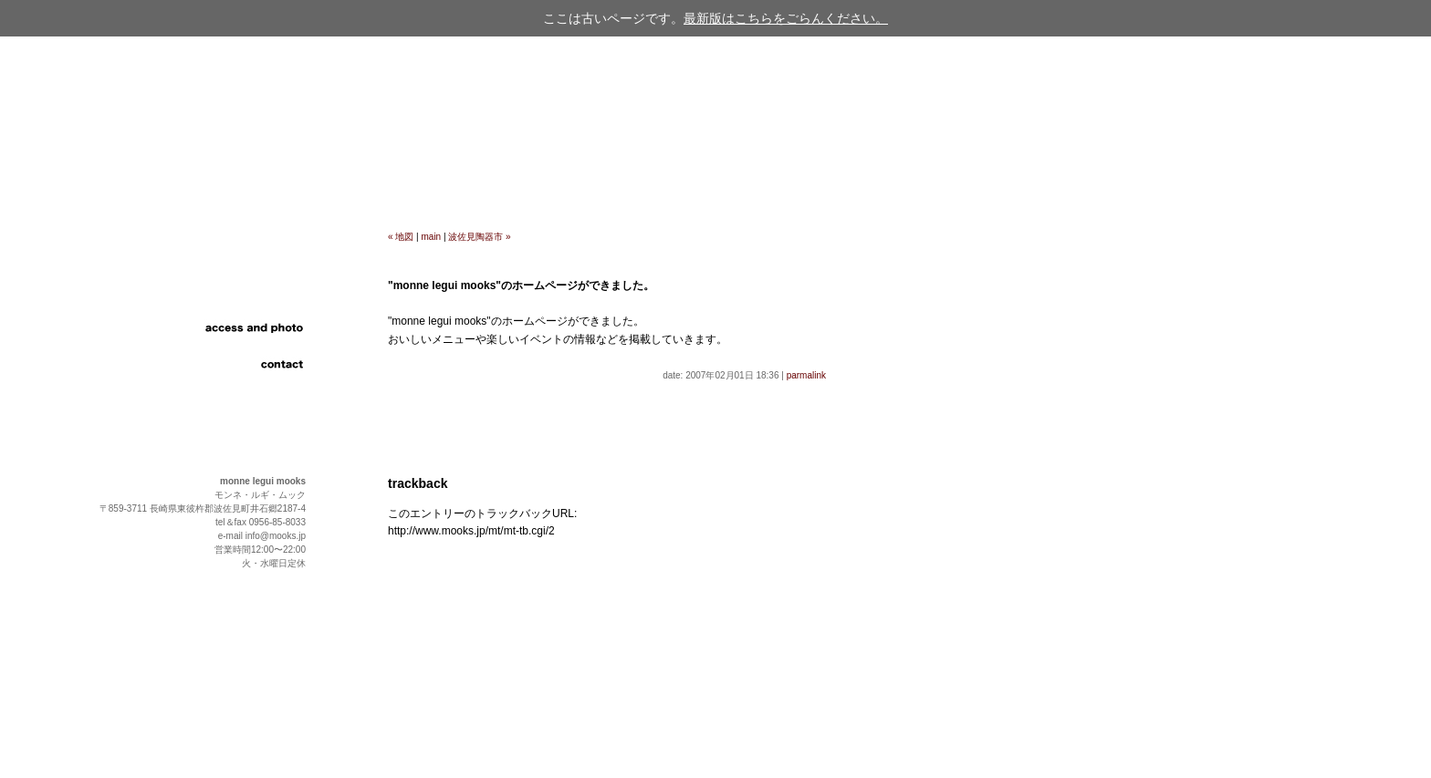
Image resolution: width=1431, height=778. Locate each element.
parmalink (806, 375)
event (246, 310)
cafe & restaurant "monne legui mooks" (153, 155)
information (246, 274)
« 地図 (400, 237)
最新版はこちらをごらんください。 (786, 18)
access (246, 328)
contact (246, 365)
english (246, 396)
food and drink (246, 292)
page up (1402, 741)
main (432, 237)
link (246, 346)
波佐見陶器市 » (479, 237)
